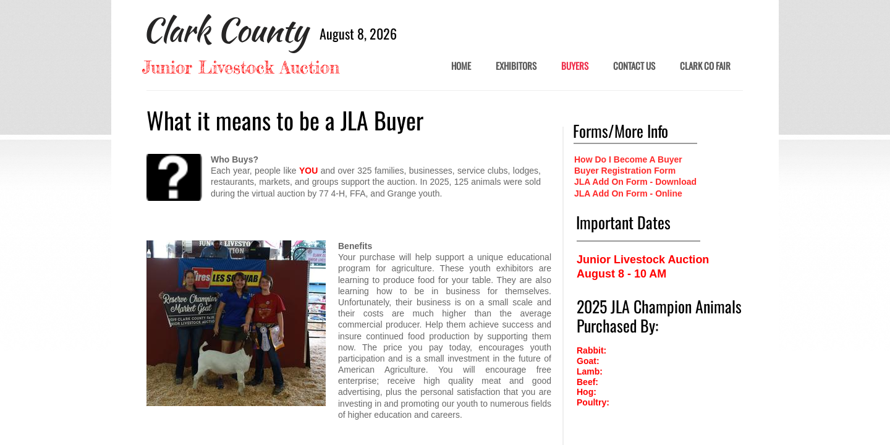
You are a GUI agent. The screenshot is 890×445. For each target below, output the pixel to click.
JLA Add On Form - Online (628, 193)
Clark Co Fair (705, 66)
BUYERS (574, 66)
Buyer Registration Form (625, 171)
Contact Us (634, 66)
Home (461, 66)
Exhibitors (516, 66)
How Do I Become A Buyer (628, 159)
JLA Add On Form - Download (635, 182)
